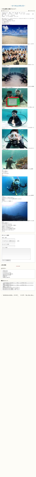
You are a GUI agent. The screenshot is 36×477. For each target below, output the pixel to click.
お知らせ (4, 272)
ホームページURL (5, 244)
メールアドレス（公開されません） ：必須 (10, 240)
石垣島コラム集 (5, 279)
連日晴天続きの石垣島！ (8, 297)
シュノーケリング (6, 274)
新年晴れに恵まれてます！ (7, 289)
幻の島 (4, 278)
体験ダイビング (6, 10)
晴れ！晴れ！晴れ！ (30, 297)
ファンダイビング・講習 (7, 275)
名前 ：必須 (4, 237)
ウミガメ (4, 273)
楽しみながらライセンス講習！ (8, 290)
